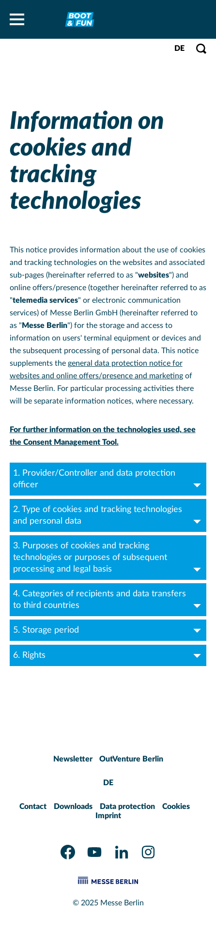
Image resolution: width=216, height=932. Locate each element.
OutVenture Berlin (131, 759)
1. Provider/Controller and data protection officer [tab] (108, 479)
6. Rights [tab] (108, 655)
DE (179, 48)
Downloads (73, 806)
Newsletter (73, 759)
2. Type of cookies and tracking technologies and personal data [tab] (108, 515)
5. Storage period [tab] (108, 630)
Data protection (127, 806)
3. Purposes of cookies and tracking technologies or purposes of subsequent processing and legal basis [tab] (108, 558)
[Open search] (201, 49)
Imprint (108, 816)
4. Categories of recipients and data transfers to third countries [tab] (108, 600)
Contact (32, 806)
